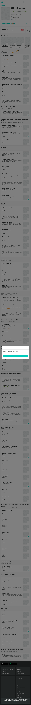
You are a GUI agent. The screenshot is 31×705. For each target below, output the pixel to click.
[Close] (27, 348)
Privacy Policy (16, 701)
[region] (15, 701)
